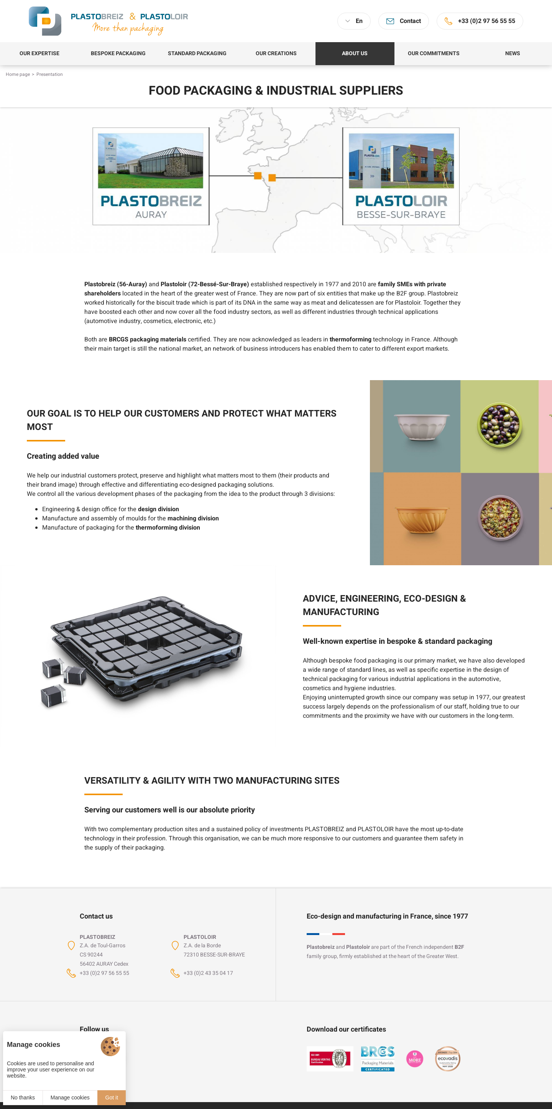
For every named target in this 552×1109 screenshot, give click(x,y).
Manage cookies (70, 1097)
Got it (111, 1097)
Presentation (49, 74)
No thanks (23, 1097)
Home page (18, 74)
